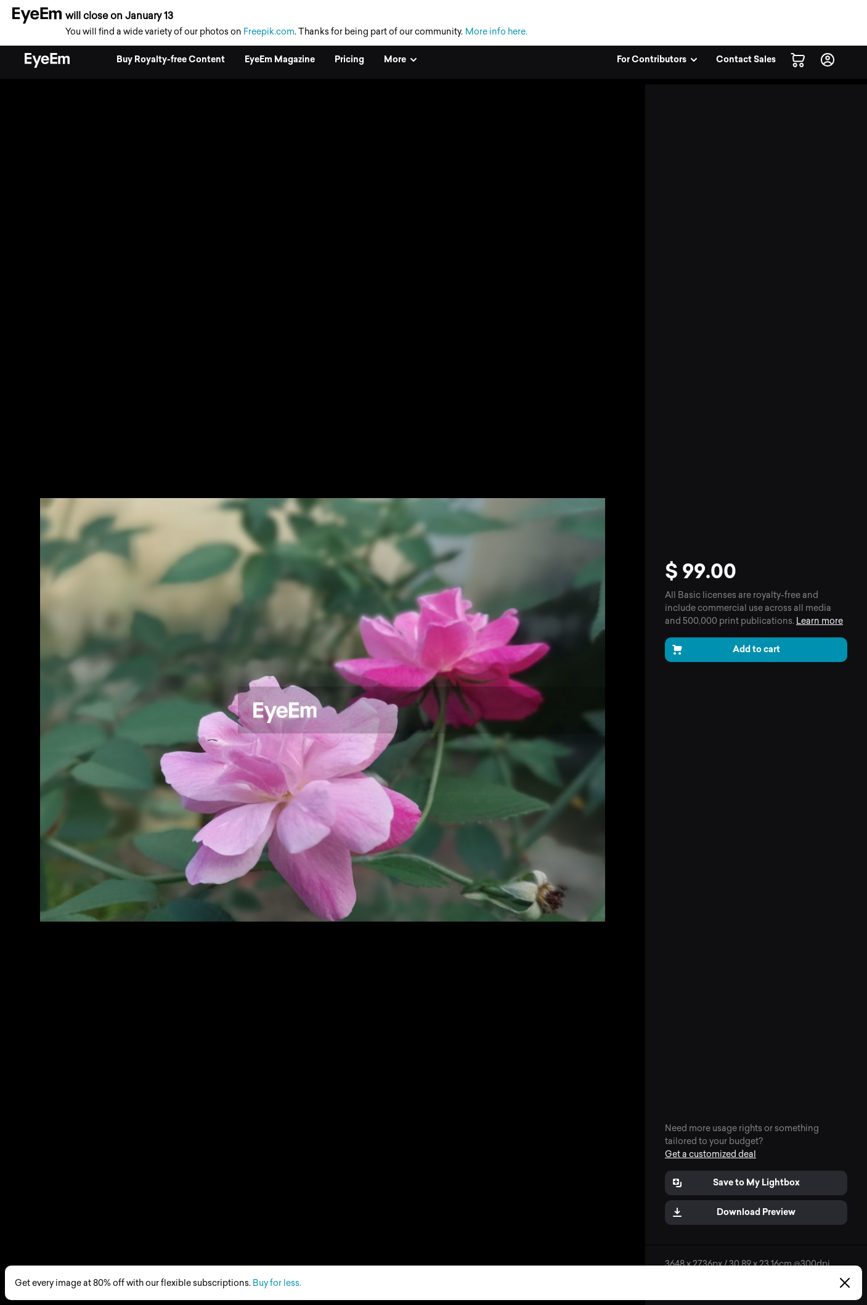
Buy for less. (277, 1283)
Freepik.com (269, 32)
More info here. (496, 32)
